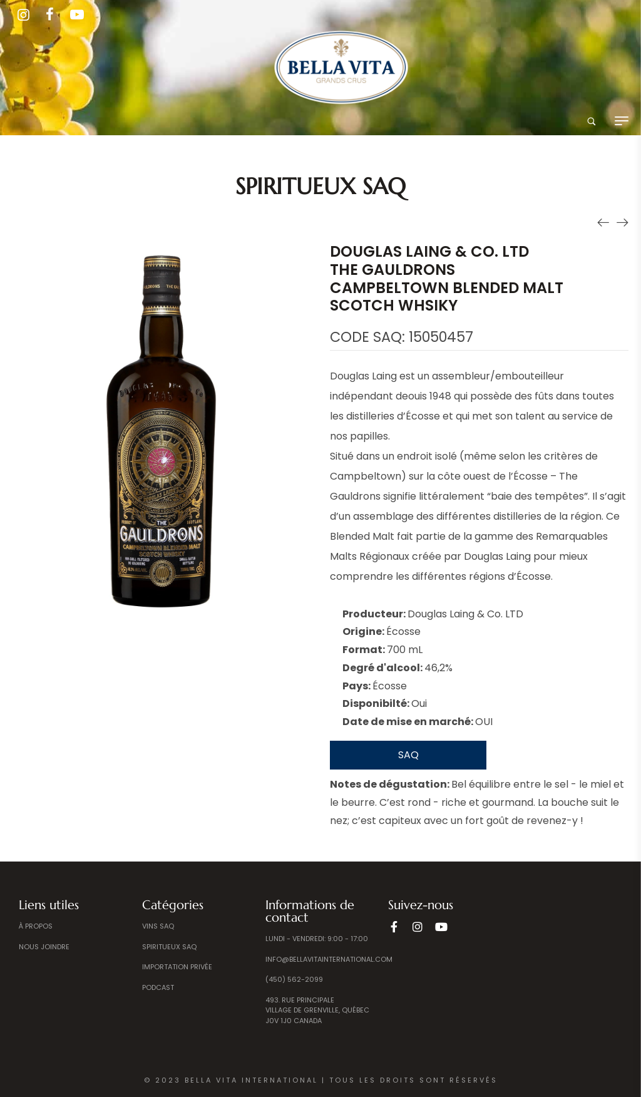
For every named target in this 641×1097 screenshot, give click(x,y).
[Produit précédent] (603, 222)
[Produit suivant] (622, 222)
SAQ (408, 755)
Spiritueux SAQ (320, 186)
